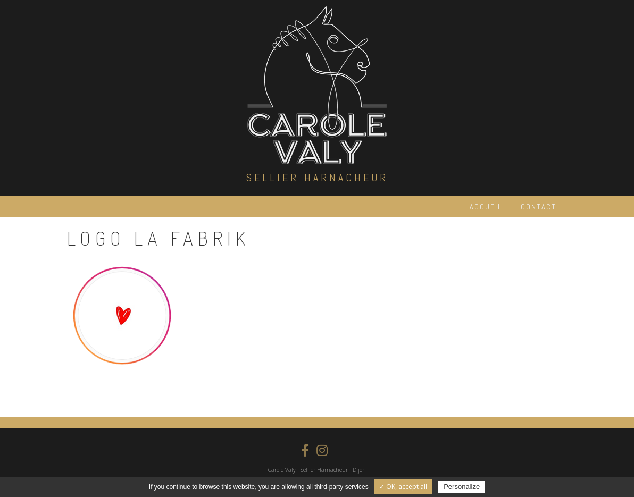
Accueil (486, 207)
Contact (538, 207)
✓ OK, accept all (403, 486)
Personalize (462, 487)
